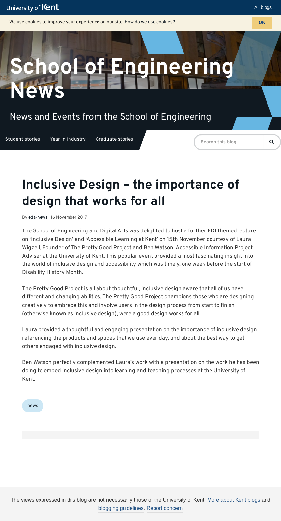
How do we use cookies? (150, 22)
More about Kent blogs (233, 500)
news (32, 406)
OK (262, 23)
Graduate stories (114, 140)
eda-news (37, 217)
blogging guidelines (121, 508)
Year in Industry (68, 140)
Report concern (165, 508)
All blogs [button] (263, 7)
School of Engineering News (122, 79)
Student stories (22, 140)
